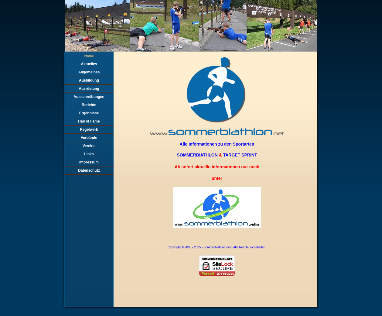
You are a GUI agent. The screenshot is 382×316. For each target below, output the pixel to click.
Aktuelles (89, 64)
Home (89, 56)
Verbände (89, 138)
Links (89, 154)
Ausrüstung (89, 88)
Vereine (89, 146)
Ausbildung (89, 80)
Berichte (89, 105)
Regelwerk (89, 129)
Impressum (89, 162)
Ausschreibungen (88, 97)
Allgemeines (89, 72)
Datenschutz (89, 170)
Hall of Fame (89, 121)
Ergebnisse (89, 113)
